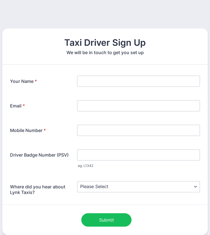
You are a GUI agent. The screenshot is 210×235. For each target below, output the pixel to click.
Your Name (23, 81)
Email (17, 106)
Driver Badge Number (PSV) (39, 155)
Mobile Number (28, 130)
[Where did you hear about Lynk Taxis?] (138, 186)
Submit (106, 220)
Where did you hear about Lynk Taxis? (37, 189)
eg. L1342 (85, 166)
